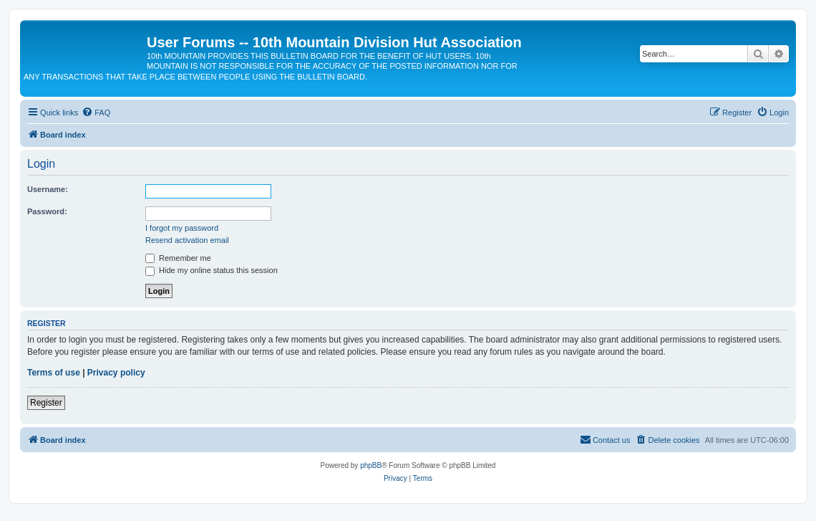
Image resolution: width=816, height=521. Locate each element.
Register (46, 403)
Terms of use (53, 373)
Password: (47, 211)
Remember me (178, 258)
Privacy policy (116, 373)
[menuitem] (96, 112)
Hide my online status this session (211, 270)
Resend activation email (187, 240)
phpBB (371, 465)
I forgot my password (181, 228)
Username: (47, 189)
